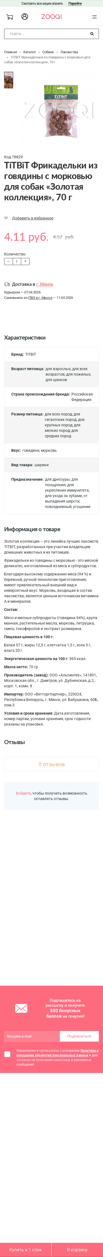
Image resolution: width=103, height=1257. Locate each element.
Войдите (23, 793)
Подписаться (79, 1036)
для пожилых (78, 374)
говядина (30, 450)
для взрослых (58, 369)
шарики (42, 465)
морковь (49, 450)
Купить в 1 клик (25, 1249)
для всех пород (58, 414)
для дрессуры (57, 479)
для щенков (56, 380)
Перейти (74, 3)
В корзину (77, 1249)
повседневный (58, 506)
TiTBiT (30, 354)
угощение (81, 506)
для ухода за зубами (63, 496)
